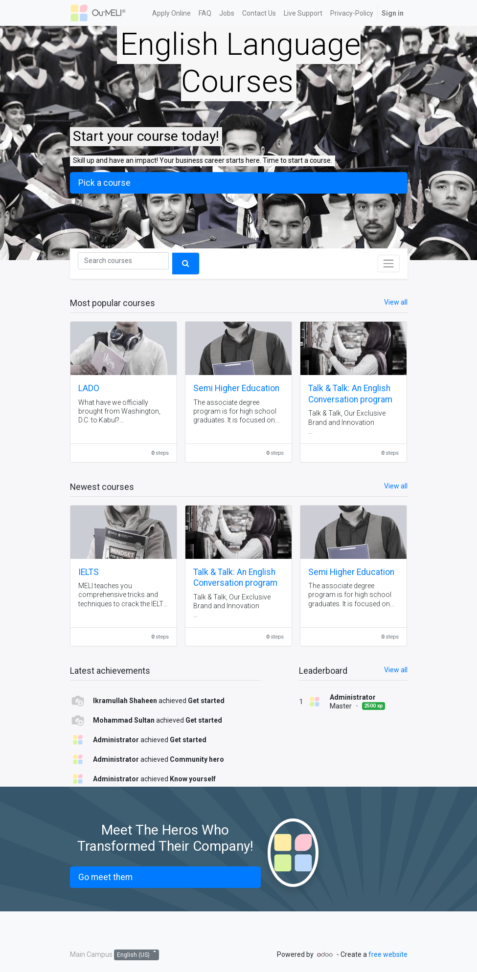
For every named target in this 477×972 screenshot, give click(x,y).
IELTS (88, 572)
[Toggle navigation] (388, 263)
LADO (88, 388)
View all (396, 670)
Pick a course (104, 183)
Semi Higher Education (236, 388)
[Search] (123, 260)
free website (388, 954)
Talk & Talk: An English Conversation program (350, 393)
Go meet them (105, 877)
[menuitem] (171, 13)
